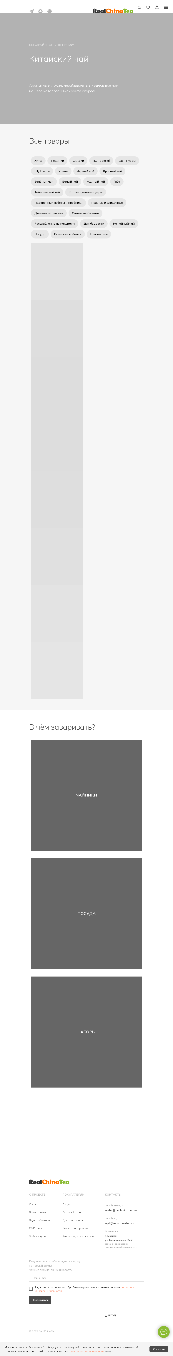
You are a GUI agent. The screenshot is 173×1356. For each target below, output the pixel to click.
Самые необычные (85, 213)
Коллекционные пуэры (85, 192)
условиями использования (87, 1351)
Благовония (99, 234)
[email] (86, 1278)
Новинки (57, 160)
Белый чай (70, 182)
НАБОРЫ (86, 1032)
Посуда (39, 234)
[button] (139, 7)
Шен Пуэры (127, 160)
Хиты (38, 160)
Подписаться (40, 1300)
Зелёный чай (43, 182)
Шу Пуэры (42, 171)
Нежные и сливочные (107, 202)
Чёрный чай (85, 171)
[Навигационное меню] (166, 7)
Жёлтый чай (96, 182)
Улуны (63, 171)
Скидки (78, 160)
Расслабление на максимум (54, 224)
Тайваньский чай (47, 192)
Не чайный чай (124, 224)
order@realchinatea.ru (121, 1210)
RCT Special (101, 160)
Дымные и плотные (48, 213)
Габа (117, 182)
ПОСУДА (86, 913)
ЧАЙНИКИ (86, 795)
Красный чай (112, 171)
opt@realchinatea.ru (119, 1223)
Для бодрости (94, 224)
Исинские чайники (67, 234)
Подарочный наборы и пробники (58, 202)
